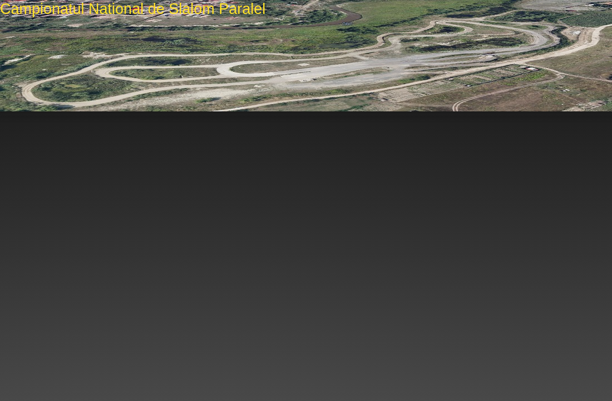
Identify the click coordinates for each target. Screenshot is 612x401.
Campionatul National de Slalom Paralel (132, 9)
